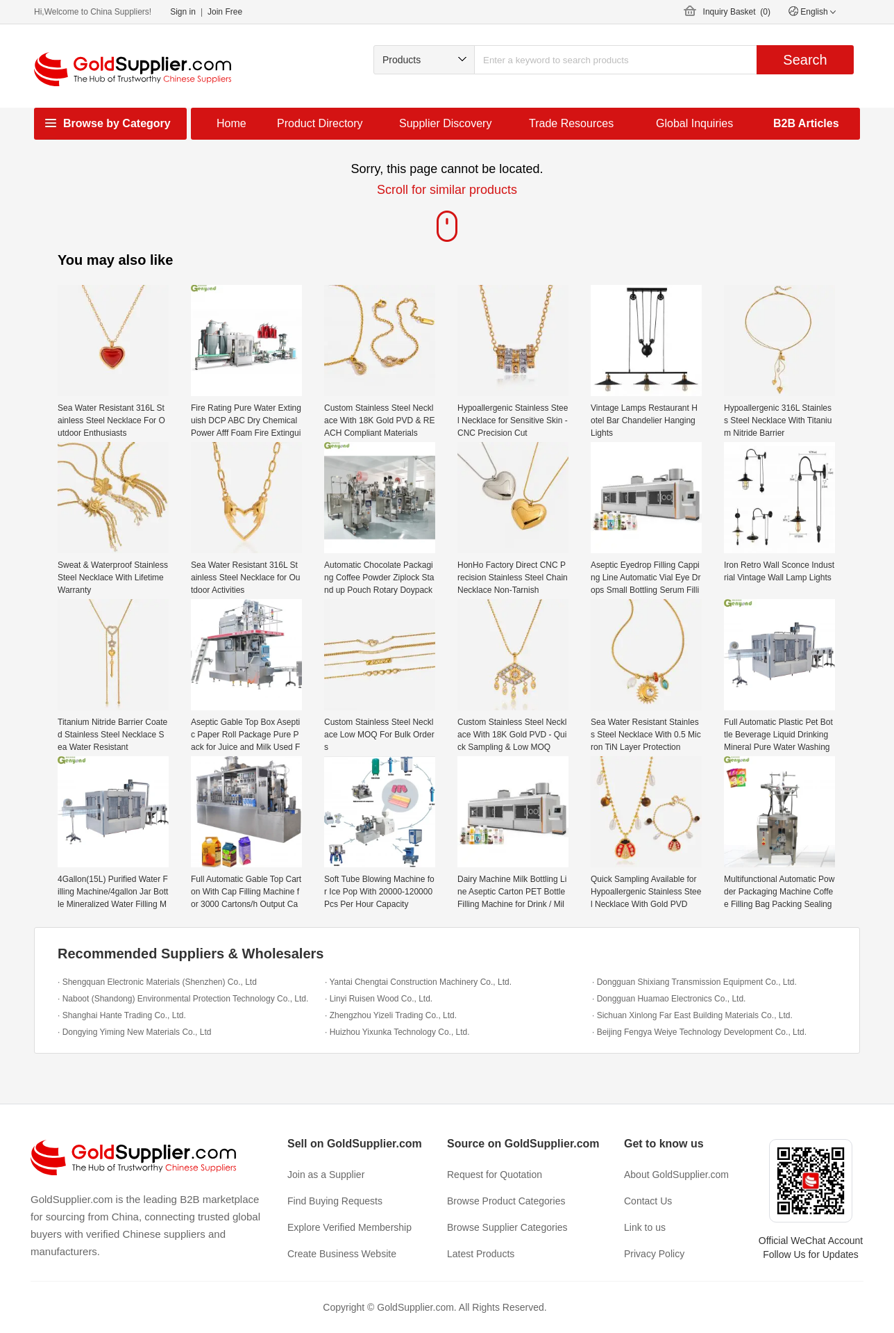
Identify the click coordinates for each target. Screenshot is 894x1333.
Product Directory (320, 123)
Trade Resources (571, 123)
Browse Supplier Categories (507, 1227)
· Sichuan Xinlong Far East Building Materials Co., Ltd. (692, 1015)
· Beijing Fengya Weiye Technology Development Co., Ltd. (699, 1032)
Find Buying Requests (334, 1201)
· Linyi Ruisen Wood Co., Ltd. (378, 999)
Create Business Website (341, 1253)
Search (805, 59)
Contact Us (648, 1201)
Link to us (645, 1227)
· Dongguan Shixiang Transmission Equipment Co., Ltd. (694, 982)
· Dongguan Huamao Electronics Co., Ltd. (668, 999)
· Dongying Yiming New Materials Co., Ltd (134, 1032)
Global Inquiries (694, 123)
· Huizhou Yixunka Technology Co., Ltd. (397, 1032)
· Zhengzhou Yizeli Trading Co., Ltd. (391, 1015)
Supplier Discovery (445, 123)
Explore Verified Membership (349, 1227)
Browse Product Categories (506, 1201)
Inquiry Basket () (736, 12)
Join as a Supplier (325, 1174)
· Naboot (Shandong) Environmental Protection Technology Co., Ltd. (183, 999)
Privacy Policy (654, 1253)
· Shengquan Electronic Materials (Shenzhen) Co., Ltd (157, 982)
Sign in (183, 12)
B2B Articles (806, 123)
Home (231, 123)
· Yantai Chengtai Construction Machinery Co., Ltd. (418, 982)
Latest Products (480, 1253)
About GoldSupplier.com (676, 1174)
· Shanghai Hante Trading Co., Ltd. (122, 1015)
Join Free (225, 12)
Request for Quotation (494, 1174)
